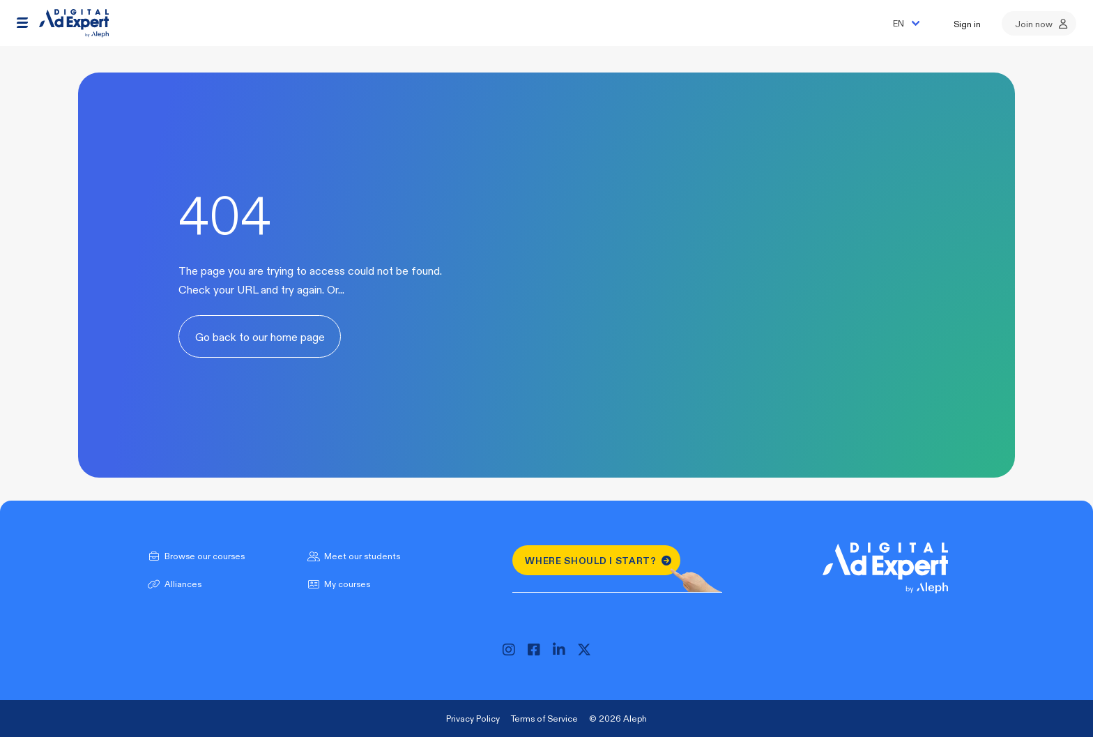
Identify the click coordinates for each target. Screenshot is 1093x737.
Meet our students (352, 555)
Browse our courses (195, 555)
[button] (22, 23)
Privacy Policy (473, 718)
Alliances (173, 583)
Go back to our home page (260, 336)
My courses (337, 583)
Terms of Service (544, 718)
